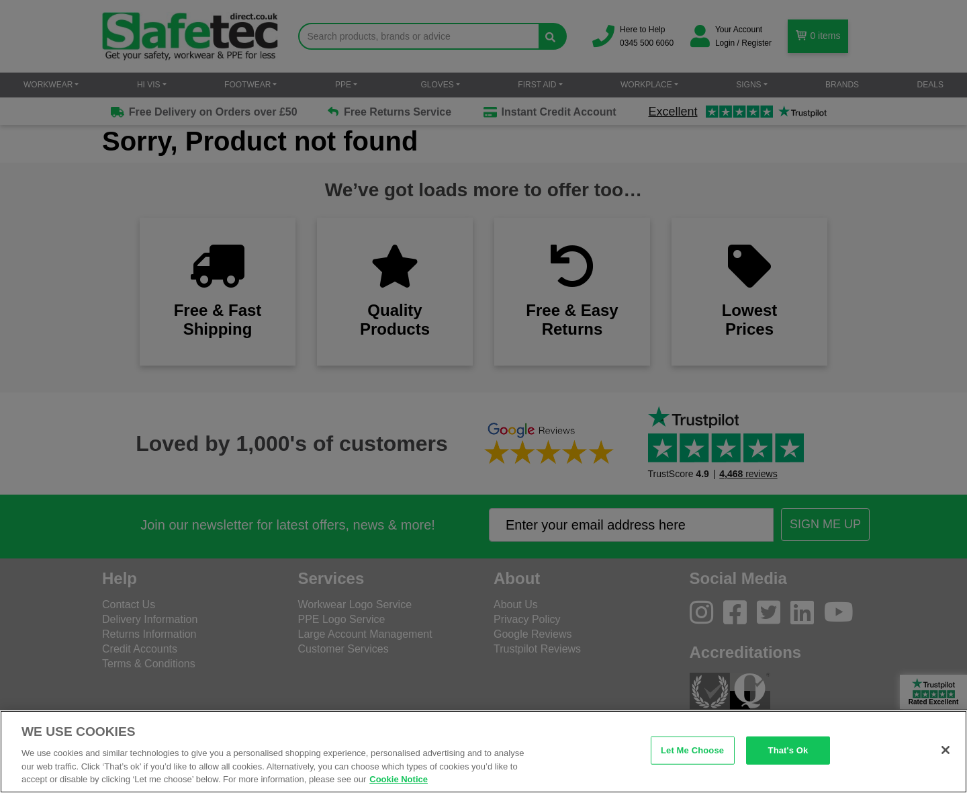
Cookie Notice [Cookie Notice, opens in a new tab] (398, 779)
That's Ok (788, 750)
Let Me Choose (692, 750)
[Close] (945, 750)
